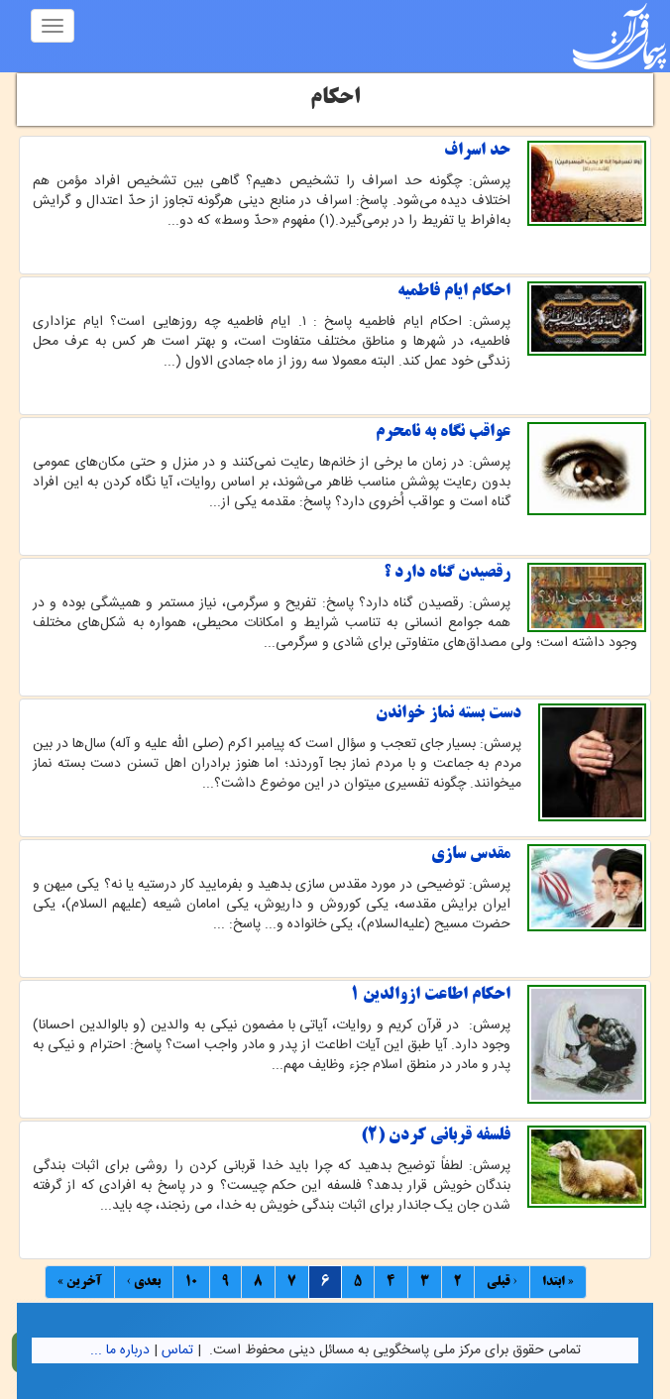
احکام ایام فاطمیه (453, 291)
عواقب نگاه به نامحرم (443, 432)
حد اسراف (477, 151)
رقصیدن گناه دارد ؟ (447, 573)
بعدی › (144, 1282)
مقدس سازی (470, 854)
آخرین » (79, 1282)
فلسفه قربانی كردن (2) (435, 1135)
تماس (177, 1350)
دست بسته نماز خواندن (448, 713)
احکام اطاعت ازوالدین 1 (430, 995)
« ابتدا (558, 1282)
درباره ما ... (120, 1350)
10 (191, 1282)
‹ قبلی (502, 1282)
